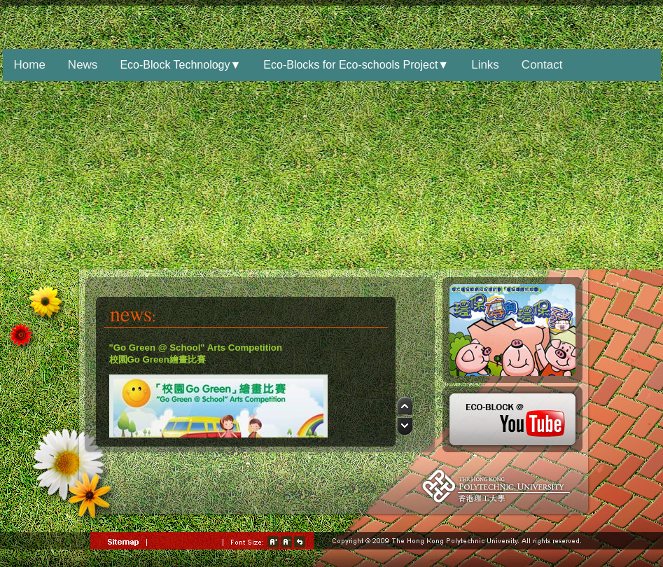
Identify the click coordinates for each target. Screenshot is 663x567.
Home (30, 64)
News (83, 64)
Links (485, 64)
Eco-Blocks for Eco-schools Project (356, 65)
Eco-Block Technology (180, 65)
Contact (542, 64)
